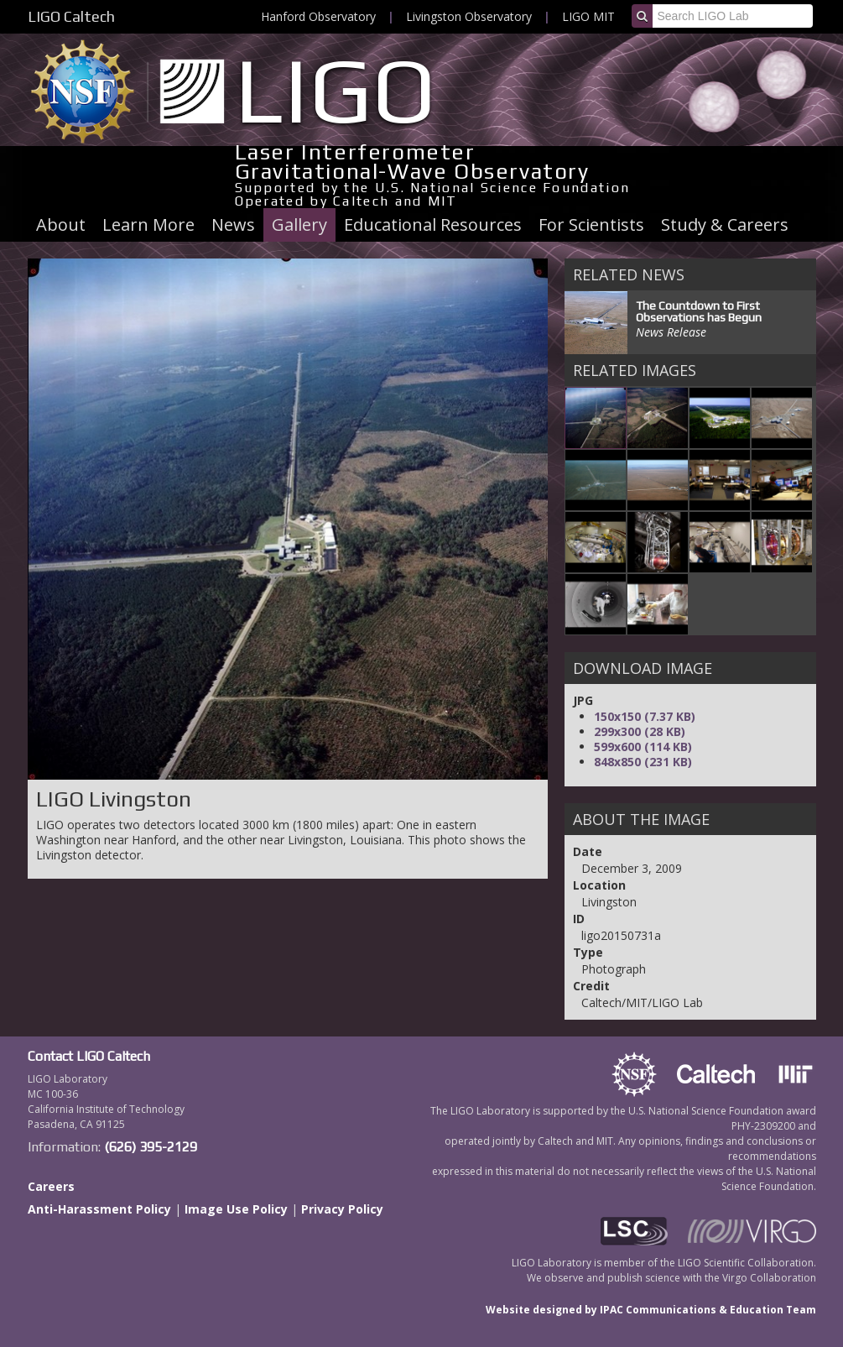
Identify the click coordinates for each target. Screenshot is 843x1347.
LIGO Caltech (71, 16)
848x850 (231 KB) (643, 762)
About (61, 224)
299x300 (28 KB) (639, 731)
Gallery (299, 224)
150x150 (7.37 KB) (644, 716)
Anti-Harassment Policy (99, 1209)
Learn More (148, 224)
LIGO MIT (588, 16)
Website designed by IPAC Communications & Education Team (651, 1310)
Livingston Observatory (469, 16)
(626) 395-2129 (150, 1147)
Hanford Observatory (318, 16)
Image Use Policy (236, 1209)
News (233, 224)
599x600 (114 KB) (643, 746)
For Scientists (591, 224)
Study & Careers (724, 224)
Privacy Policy (342, 1209)
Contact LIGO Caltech (89, 1056)
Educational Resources (433, 224)
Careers (51, 1186)
